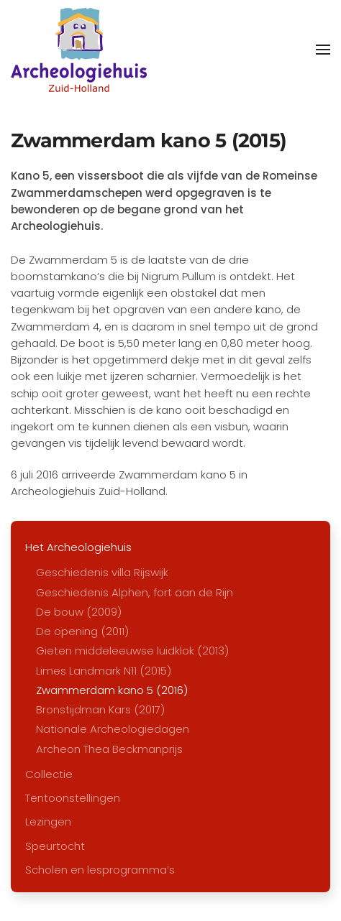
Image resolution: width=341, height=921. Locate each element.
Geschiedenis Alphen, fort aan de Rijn (134, 592)
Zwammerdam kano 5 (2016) (112, 690)
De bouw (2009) (79, 611)
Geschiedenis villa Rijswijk (102, 572)
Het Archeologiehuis (78, 547)
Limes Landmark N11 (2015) (103, 670)
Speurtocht (55, 845)
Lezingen (48, 821)
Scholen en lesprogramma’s (100, 869)
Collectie (49, 774)
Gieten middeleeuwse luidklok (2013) (132, 650)
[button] (323, 49)
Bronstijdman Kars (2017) (100, 709)
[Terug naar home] (79, 49)
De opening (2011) (82, 631)
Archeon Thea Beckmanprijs (109, 748)
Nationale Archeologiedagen (112, 728)
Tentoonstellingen (72, 797)
